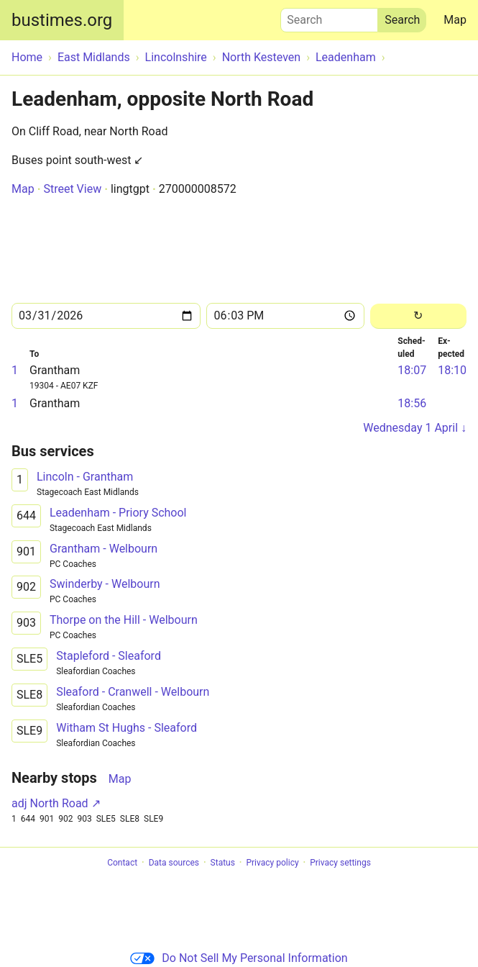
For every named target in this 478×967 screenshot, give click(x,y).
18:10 (452, 370)
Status (223, 863)
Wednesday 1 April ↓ (414, 428)
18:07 (411, 370)
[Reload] (418, 316)
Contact (122, 863)
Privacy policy (272, 863)
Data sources (174, 863)
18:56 (411, 403)
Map (454, 20)
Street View (72, 189)
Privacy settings (340, 863)
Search (329, 16)
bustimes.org (62, 20)
